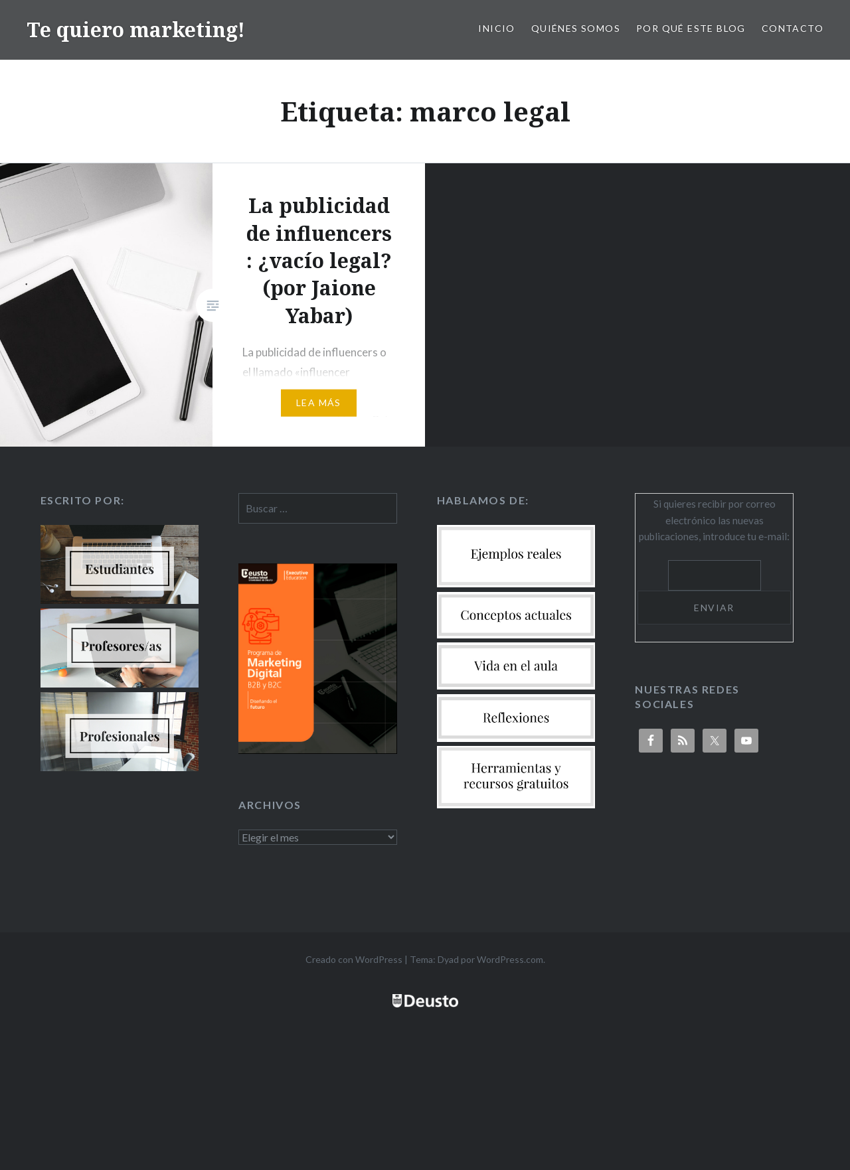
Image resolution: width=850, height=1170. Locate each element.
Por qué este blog (691, 28)
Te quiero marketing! (136, 29)
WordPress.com (510, 959)
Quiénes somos (575, 28)
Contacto (792, 28)
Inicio (496, 28)
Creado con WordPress (353, 959)
